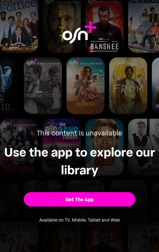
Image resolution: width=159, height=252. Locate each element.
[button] (79, 199)
